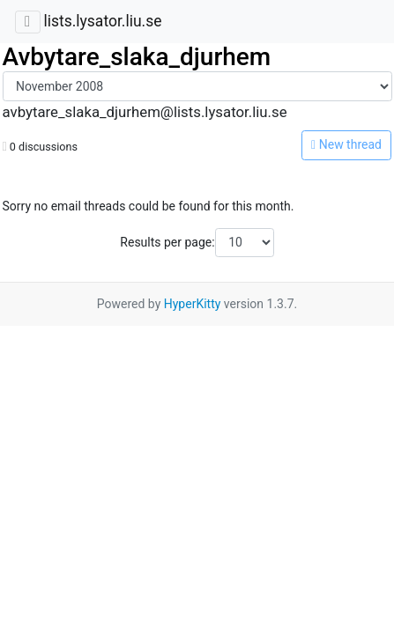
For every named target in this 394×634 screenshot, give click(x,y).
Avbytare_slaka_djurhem (137, 56)
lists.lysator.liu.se (102, 21)
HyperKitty (192, 304)
